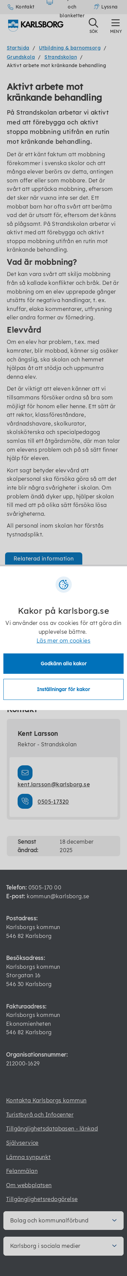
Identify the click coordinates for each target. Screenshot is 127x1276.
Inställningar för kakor (63, 689)
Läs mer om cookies (63, 640)
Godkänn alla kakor (64, 664)
